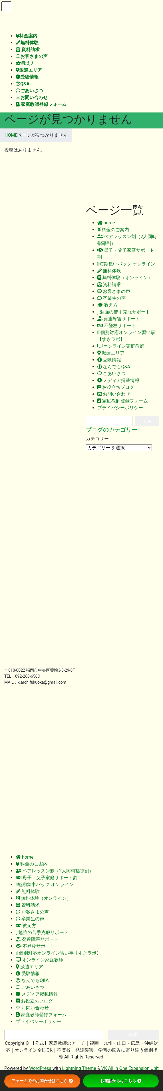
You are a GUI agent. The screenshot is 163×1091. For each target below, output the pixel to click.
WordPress (40, 1068)
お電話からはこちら (120, 1080)
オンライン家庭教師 (121, 346)
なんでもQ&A (113, 366)
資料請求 (109, 284)
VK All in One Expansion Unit (130, 1068)
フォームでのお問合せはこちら (42, 1080)
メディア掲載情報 (118, 380)
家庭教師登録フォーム (122, 401)
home (106, 223)
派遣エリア (111, 353)
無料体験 (109, 270)
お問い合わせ (113, 394)
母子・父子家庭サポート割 (46, 877)
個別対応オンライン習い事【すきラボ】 (58, 953)
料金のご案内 (113, 229)
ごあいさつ (111, 373)
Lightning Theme (79, 1068)
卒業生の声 (111, 298)
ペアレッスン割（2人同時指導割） (55, 870)
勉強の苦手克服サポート (123, 312)
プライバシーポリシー (120, 407)
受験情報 (109, 360)
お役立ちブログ (115, 387)
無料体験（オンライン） (125, 277)
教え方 (107, 305)
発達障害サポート (118, 318)
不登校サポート (116, 325)
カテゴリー (97, 438)
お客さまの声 (113, 291)
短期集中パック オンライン (126, 264)
